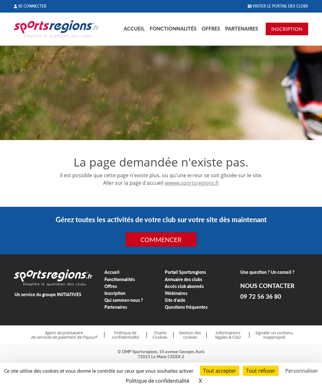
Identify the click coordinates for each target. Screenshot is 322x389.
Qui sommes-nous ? (123, 300)
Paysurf (89, 337)
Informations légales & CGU (228, 335)
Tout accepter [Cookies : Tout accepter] (219, 370)
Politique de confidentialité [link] (157, 380)
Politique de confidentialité (125, 335)
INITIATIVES (69, 294)
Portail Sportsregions (185, 272)
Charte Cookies (160, 335)
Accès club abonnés (184, 286)
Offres (211, 28)
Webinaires (176, 293)
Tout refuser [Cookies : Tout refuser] (260, 370)
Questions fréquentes (186, 307)
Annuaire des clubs (183, 279)
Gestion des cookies (190, 335)
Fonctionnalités (173, 28)
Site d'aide (175, 300)
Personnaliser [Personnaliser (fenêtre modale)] (301, 370)
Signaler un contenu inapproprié (274, 335)
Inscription (114, 293)
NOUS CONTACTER (267, 286)
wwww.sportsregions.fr (191, 182)
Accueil (134, 28)
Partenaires (241, 28)
